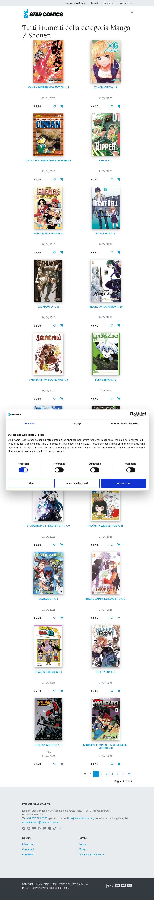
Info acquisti (29, 844)
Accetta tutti (123, 483)
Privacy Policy (30, 887)
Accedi (95, 3)
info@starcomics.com (80, 818)
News (82, 844)
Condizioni (28, 854)
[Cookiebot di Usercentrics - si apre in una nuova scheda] (132, 414)
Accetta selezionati (77, 483)
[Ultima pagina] (129, 774)
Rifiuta (30, 483)
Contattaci (28, 849)
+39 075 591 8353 (37, 818)
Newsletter (126, 3)
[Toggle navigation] (132, 13)
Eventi (82, 849)
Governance (46, 887)
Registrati (109, 3)
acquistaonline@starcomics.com (40, 822)
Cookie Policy (61, 887)
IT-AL (86, 883)
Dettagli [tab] (77, 423)
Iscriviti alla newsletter (92, 854)
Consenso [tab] (29, 423)
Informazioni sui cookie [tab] (124, 423)
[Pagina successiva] (123, 774)
